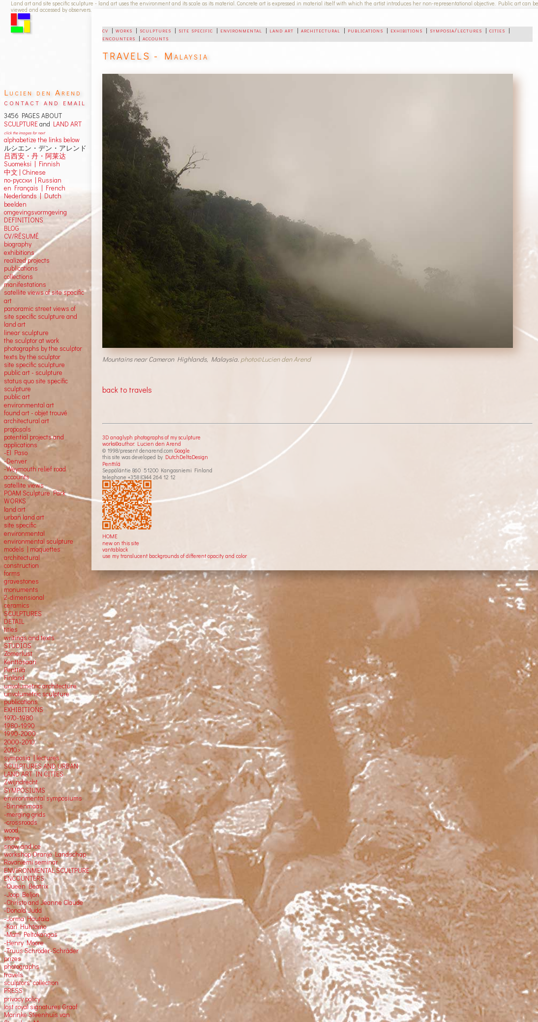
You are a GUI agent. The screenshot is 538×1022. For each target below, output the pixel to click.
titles (11, 629)
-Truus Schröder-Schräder (41, 950)
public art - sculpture (33, 372)
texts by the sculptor (32, 356)
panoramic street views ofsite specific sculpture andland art (40, 316)
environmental (241, 30)
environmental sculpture (38, 541)
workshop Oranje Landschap (45, 854)
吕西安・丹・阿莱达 (35, 156)
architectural (320, 30)
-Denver (15, 461)
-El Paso (16, 452)
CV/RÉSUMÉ (21, 236)
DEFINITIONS (23, 220)
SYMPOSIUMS (24, 790)
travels (13, 974)
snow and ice (22, 846)
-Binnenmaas (23, 806)
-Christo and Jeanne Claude (43, 902)
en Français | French (34, 188)
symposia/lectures (456, 30)
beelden (15, 204)
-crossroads (20, 822)
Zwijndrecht (21, 781)
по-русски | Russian (32, 180)
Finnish (48, 163)
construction (21, 565)
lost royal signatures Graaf (41, 1006)
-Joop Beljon (21, 894)
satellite (15, 485)
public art (17, 396)
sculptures (155, 30)
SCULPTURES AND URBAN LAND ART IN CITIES (41, 770)
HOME (110, 536)
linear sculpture (26, 332)
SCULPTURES (23, 613)
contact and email (45, 102)
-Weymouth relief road (35, 469)
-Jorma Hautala (26, 918)
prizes (12, 958)
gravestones (21, 581)
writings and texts (29, 637)
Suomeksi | (20, 163)
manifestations (25, 284)
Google (182, 450)
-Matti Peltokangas (31, 934)
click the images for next (24, 132)
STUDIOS (17, 645)
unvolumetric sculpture (36, 693)
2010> (12, 749)
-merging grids (25, 814)
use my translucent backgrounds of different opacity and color (174, 555)
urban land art (24, 517)
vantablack (115, 549)
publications (365, 30)
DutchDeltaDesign (186, 457)
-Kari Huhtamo (25, 926)
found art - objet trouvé (35, 412)
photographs (21, 966)
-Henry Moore (24, 942)
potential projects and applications (34, 441)
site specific (196, 30)
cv (105, 30)
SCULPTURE (21, 124)
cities (497, 30)
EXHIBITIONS (23, 709)
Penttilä (111, 463)
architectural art (26, 420)
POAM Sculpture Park (34, 493)
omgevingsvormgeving (35, 212)
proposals (17, 429)
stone (12, 838)
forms (12, 573)
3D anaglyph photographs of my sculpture (151, 437)
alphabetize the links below (42, 139)
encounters (118, 38)
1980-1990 (19, 725)
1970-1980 (18, 717)
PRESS (13, 990)
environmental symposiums (43, 798)
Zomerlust (18, 653)
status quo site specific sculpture (36, 384)
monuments (21, 589)
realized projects (27, 260)
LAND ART (66, 124)
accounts (156, 38)
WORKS (15, 500)
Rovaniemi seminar (31, 862)
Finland (14, 677)
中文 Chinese (25, 172)
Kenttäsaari (20, 661)
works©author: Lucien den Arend (141, 443)
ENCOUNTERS (24, 878)
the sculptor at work (31, 340)
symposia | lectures (32, 757)
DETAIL (14, 621)
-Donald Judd (23, 910)
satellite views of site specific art (44, 296)
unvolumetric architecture (40, 685)
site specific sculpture (34, 364)
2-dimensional (24, 597)
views (36, 485)
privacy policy (22, 998)
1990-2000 (20, 733)
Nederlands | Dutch (32, 195)
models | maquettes (32, 549)
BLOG (11, 228)
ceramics (17, 605)
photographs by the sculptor (43, 348)
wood (11, 830)
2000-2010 (19, 742)
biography (17, 244)
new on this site (120, 543)
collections (18, 276)
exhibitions (406, 30)
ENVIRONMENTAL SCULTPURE (47, 870)
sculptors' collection (31, 982)
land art (281, 30)
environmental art (29, 405)
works (124, 30)
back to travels (127, 389)
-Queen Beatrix (26, 886)
